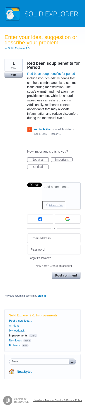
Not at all (40, 160)
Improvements (47, 315)
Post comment (66, 275)
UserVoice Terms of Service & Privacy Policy (57, 400)
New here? (54, 266)
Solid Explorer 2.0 (21, 315)
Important (64, 160)
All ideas (14, 325)
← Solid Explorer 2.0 (17, 48)
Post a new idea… (20, 320)
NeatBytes (24, 371)
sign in (42, 295)
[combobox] (40, 361)
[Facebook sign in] (40, 219)
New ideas (15, 340)
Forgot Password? (40, 258)
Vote (13, 74)
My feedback (16, 330)
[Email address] (53, 238)
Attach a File (56, 205)
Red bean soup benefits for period (51, 73)
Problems (15, 345)
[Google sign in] (68, 219)
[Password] (53, 249)
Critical (41, 167)
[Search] (72, 361)
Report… (56, 134)
